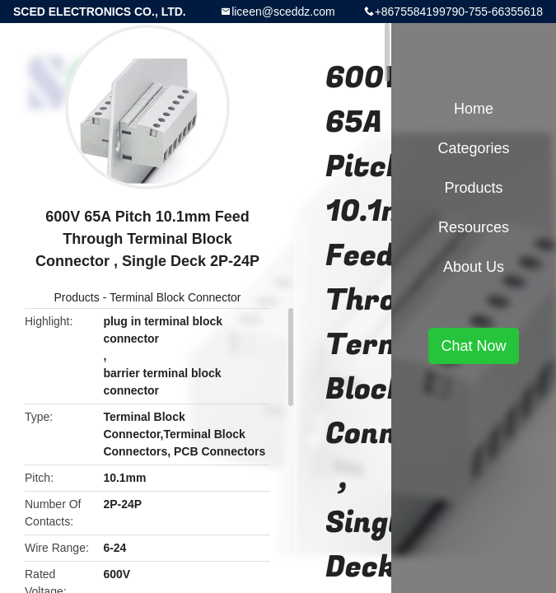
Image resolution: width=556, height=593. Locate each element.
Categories (473, 148)
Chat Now (473, 346)
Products (77, 297)
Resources (473, 227)
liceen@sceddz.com (283, 11)
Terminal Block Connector (175, 297)
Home (473, 108)
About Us (473, 267)
